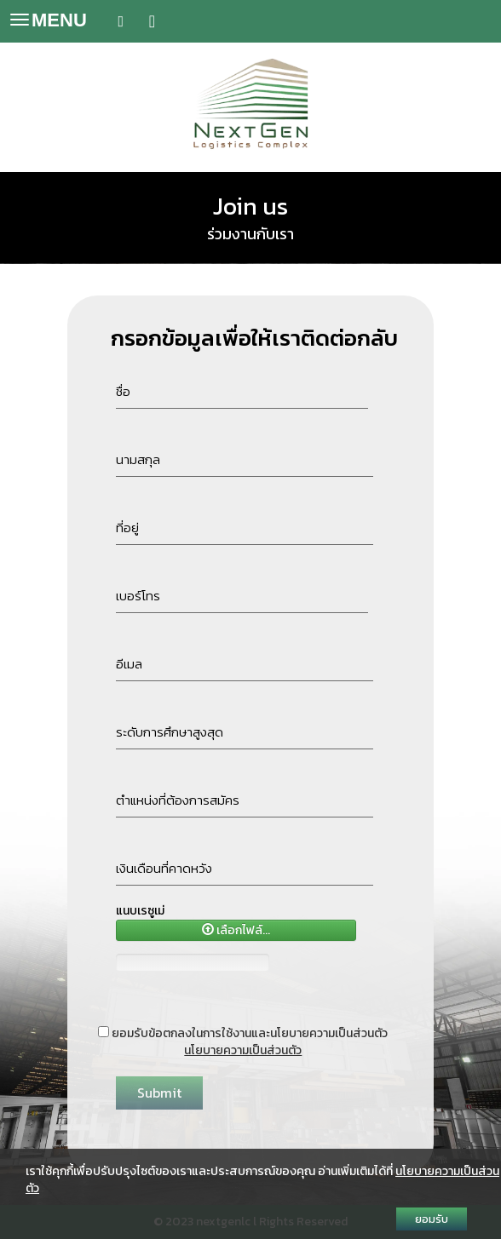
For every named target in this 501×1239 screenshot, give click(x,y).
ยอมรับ (431, 1219)
